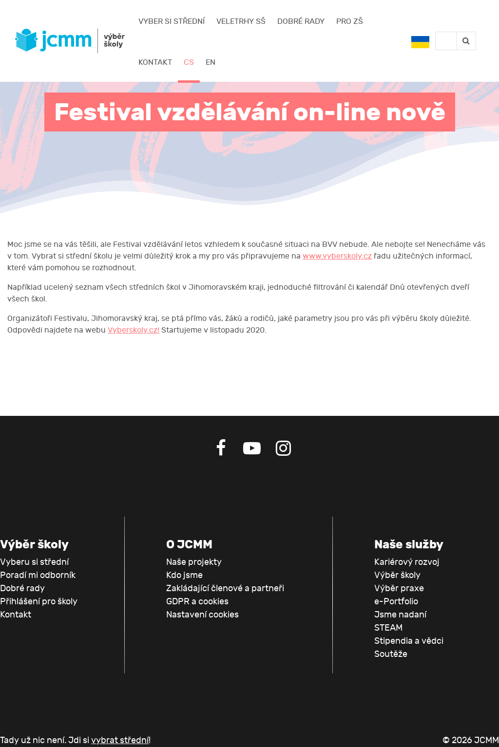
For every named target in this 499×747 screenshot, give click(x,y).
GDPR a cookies (197, 602)
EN (210, 62)
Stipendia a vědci (408, 641)
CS (189, 62)
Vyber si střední (171, 21)
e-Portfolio (396, 602)
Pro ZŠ (349, 21)
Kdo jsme (184, 575)
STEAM (388, 628)
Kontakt (155, 62)
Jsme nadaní (400, 615)
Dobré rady (301, 21)
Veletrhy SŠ (241, 21)
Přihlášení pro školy (38, 602)
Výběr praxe (399, 588)
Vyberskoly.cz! (133, 330)
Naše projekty (194, 562)
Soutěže (390, 654)
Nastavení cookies (202, 615)
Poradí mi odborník (38, 575)
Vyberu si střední (34, 562)
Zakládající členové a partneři (225, 588)
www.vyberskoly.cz (337, 256)
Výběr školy (397, 575)
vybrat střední (120, 740)
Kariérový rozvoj (407, 562)
